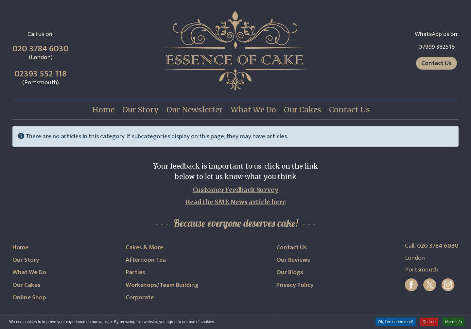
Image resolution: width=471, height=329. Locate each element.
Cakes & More (144, 247)
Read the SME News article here (235, 202)
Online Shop (29, 297)
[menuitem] (103, 110)
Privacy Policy (295, 285)
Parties (135, 272)
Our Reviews (293, 260)
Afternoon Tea (146, 260)
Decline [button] (429, 322)
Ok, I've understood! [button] (395, 322)
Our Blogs (289, 272)
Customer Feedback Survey (235, 190)
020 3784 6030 (40, 48)
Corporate (140, 297)
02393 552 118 (40, 74)
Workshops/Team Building (162, 285)
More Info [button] (453, 322)
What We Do (29, 272)
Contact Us (436, 63)
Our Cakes (26, 285)
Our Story (25, 260)
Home (20, 247)
